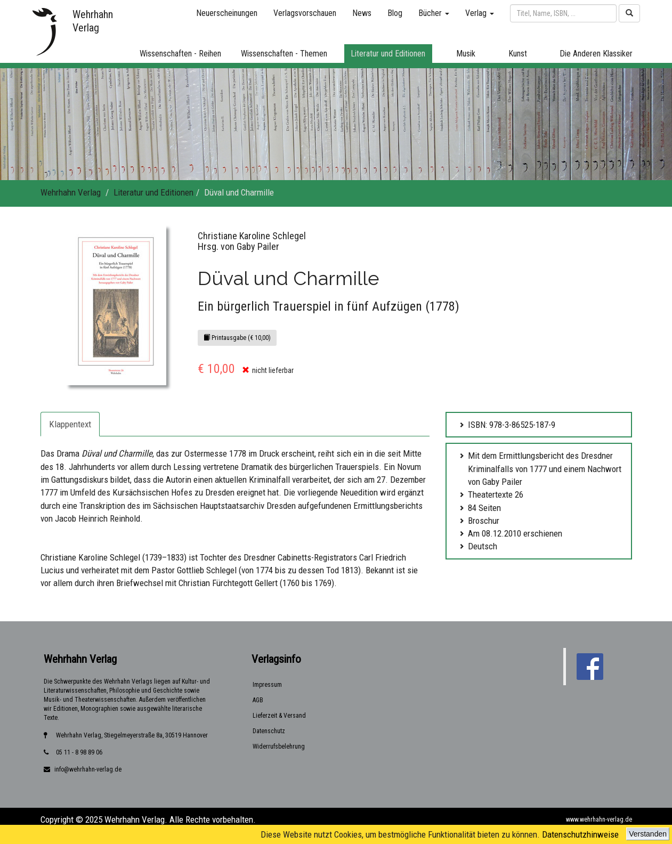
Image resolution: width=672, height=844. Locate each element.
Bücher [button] (433, 13)
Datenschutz (269, 731)
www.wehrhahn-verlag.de (599, 819)
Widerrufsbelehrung (279, 746)
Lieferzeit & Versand (279, 715)
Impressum (267, 684)
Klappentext (70, 424)
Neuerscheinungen (226, 13)
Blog (394, 13)
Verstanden (648, 834)
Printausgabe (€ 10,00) (237, 338)
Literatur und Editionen (153, 192)
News (361, 13)
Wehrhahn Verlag (71, 192)
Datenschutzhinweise (580, 834)
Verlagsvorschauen (304, 13)
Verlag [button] (479, 13)
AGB (258, 700)
